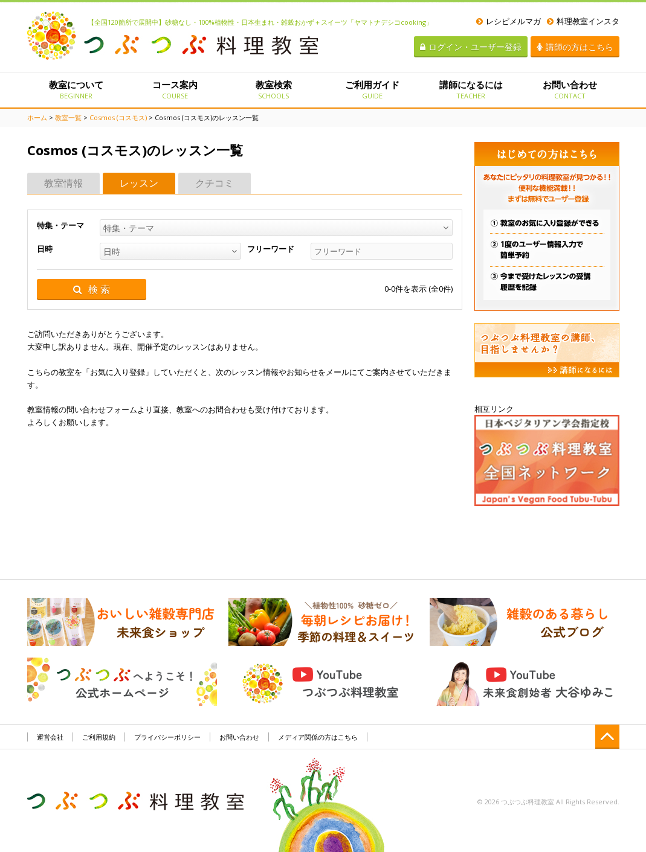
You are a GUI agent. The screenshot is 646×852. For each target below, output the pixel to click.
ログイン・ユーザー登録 (471, 47)
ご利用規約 (98, 736)
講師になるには (471, 89)
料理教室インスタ (583, 21)
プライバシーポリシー (167, 736)
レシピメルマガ (508, 21)
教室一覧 (68, 117)
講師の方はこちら (575, 47)
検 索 (91, 289)
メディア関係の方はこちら (318, 736)
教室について (76, 89)
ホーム (37, 117)
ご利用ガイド (372, 89)
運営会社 (50, 736)
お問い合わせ (569, 89)
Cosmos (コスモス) (118, 117)
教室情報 (63, 183)
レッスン (139, 183)
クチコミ (214, 183)
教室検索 (273, 89)
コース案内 (175, 89)
